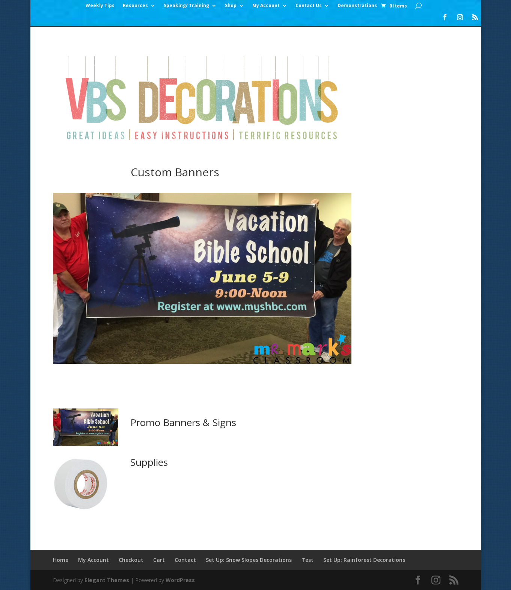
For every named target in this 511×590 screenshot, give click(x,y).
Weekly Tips (100, 6)
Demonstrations (357, 6)
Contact (185, 559)
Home (60, 559)
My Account (266, 6)
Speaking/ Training (186, 6)
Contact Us (308, 6)
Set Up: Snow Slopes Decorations (249, 559)
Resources (135, 6)
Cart (159, 559)
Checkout (131, 559)
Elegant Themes (106, 580)
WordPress (180, 580)
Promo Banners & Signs (183, 422)
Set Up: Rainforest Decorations (364, 559)
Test (307, 559)
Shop (231, 6)
